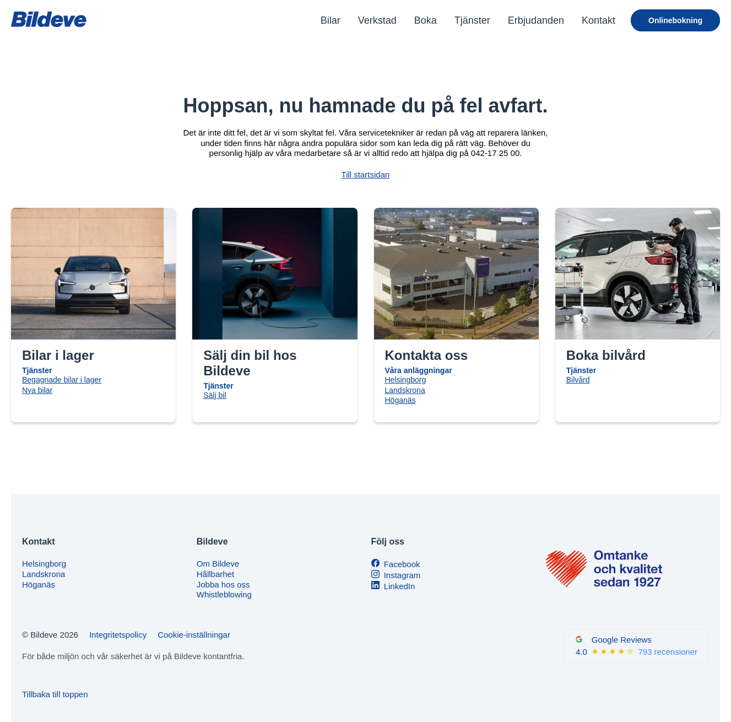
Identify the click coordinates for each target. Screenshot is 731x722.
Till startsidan (366, 174)
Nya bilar (37, 390)
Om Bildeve (218, 563)
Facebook (402, 564)
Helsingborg (405, 379)
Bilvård (578, 379)
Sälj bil (214, 395)
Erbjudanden (536, 20)
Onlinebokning (675, 20)
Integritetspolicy (118, 634)
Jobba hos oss (223, 584)
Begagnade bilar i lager (61, 379)
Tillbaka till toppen (55, 694)
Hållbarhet (215, 574)
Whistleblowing (224, 594)
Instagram (402, 575)
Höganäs (400, 400)
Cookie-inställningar (194, 634)
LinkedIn (399, 586)
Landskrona (405, 390)
